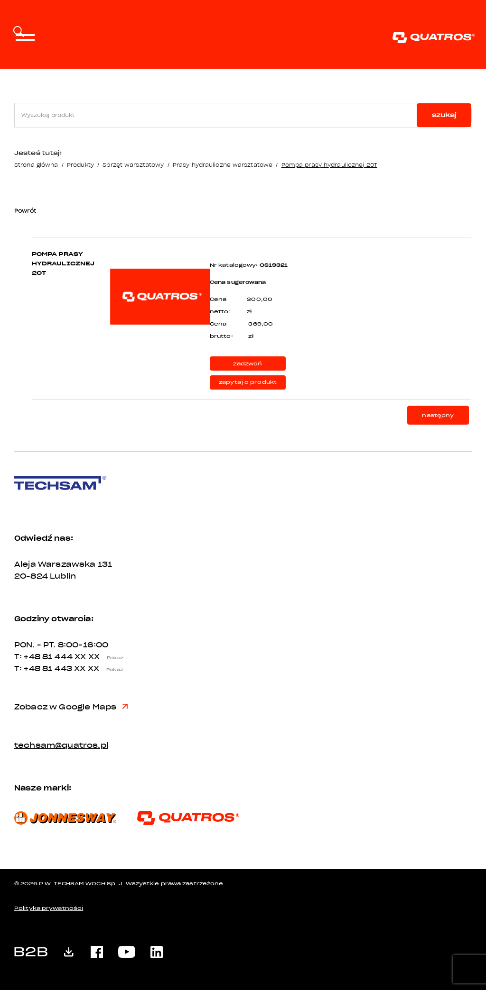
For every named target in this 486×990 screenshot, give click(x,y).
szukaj (444, 114)
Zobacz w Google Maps (71, 707)
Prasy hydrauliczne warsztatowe (222, 164)
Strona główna (36, 164)
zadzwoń (247, 364)
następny (438, 415)
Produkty (80, 164)
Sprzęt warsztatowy (133, 164)
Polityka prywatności (48, 908)
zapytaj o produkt (248, 382)
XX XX (102, 657)
